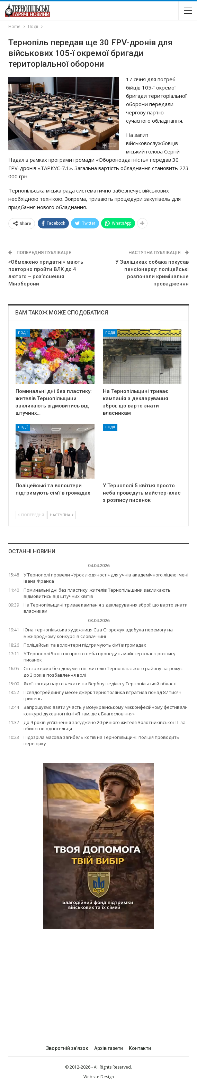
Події (23, 333)
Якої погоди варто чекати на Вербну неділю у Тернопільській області (100, 683)
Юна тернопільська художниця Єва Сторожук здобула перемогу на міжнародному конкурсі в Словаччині (98, 633)
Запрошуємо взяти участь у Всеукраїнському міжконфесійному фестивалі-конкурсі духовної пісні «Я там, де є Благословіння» (105, 710)
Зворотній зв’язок (67, 1048)
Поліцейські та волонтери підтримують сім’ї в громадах (85, 645)
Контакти (140, 1048)
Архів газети (108, 1048)
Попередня (31, 514)
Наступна (61, 514)
